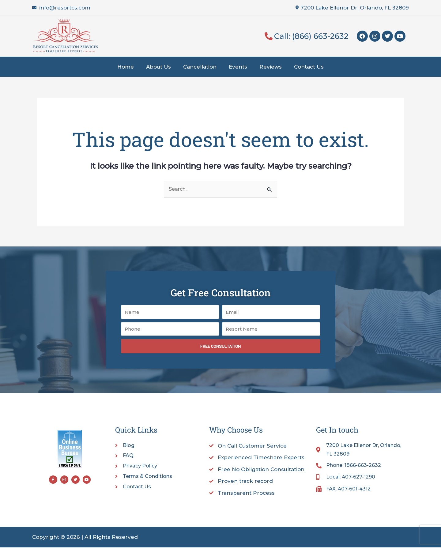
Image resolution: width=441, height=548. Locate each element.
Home (125, 67)
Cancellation (200, 67)
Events (238, 67)
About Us (158, 67)
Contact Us (309, 67)
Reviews (270, 67)
